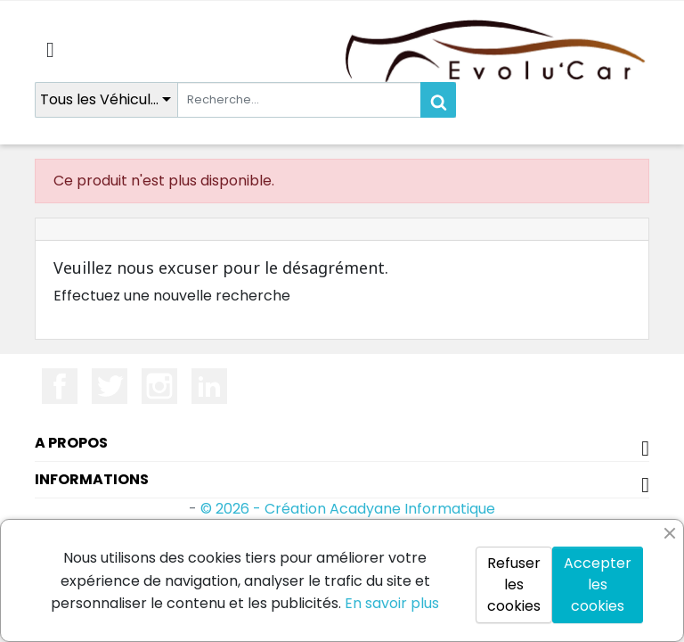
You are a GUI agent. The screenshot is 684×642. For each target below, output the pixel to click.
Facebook (59, 386)
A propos (71, 442)
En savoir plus (392, 603)
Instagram (159, 386)
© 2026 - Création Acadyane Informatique (347, 508)
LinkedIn (209, 386)
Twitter (109, 386)
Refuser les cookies (514, 584)
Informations (92, 479)
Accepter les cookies (597, 584)
